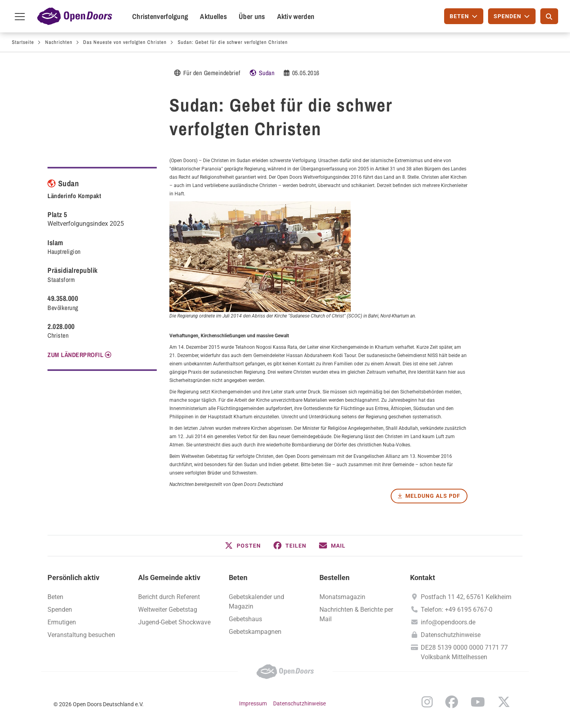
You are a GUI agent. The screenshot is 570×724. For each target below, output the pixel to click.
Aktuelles (213, 16)
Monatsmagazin (342, 597)
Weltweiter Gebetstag (167, 609)
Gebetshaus (245, 619)
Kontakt (422, 577)
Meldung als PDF (432, 496)
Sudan (267, 72)
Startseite (23, 42)
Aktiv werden (296, 16)
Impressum (253, 703)
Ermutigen (62, 622)
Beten (238, 577)
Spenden (60, 609)
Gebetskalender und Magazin (256, 601)
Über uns (252, 16)
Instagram (427, 701)
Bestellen (334, 577)
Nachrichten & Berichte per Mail (356, 614)
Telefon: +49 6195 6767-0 (456, 609)
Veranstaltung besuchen (81, 635)
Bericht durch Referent (169, 597)
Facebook (451, 701)
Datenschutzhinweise (451, 635)
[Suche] (549, 16)
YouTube (477, 701)
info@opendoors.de (448, 622)
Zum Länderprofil (75, 354)
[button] (243, 546)
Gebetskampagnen (255, 631)
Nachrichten (58, 42)
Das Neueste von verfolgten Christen (125, 42)
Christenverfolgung (160, 16)
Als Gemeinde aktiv (169, 577)
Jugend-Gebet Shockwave (174, 622)
